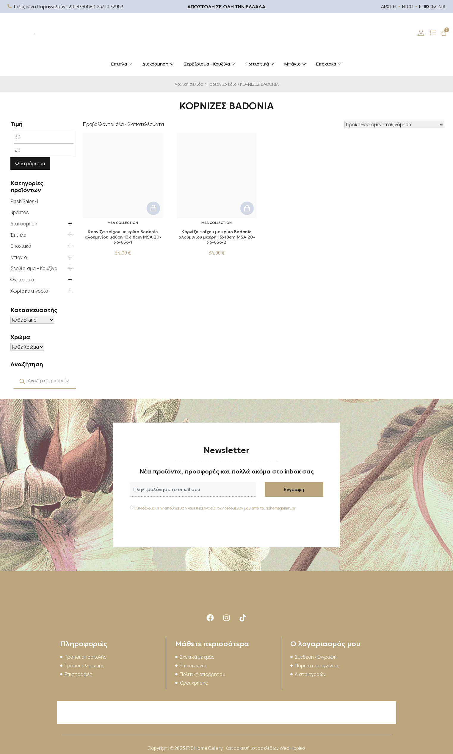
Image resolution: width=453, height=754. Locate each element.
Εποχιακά (329, 64)
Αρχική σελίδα (189, 84)
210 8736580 (81, 6)
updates (19, 212)
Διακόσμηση (158, 64)
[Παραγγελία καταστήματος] (394, 124)
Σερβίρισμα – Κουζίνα (210, 64)
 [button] (153, 208)
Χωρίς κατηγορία (29, 291)
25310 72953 (110, 6)
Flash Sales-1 (24, 201)
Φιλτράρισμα (30, 163)
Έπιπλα (122, 64)
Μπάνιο (295, 64)
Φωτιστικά (260, 64)
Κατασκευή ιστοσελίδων (252, 748)
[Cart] (444, 32)
